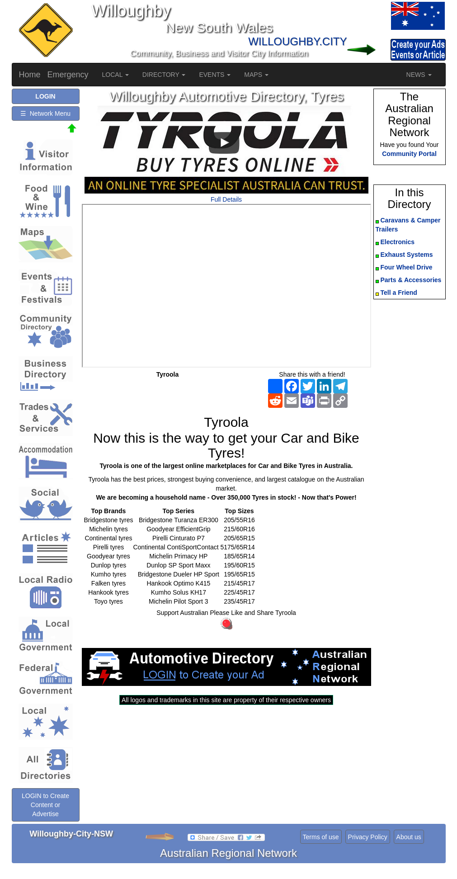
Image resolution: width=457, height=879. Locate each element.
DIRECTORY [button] (164, 74)
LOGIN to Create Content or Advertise (45, 805)
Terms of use (321, 837)
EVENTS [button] (215, 74)
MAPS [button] (256, 74)
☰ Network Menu (45, 113)
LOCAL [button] (115, 74)
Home (30, 74)
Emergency (68, 74)
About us (408, 837)
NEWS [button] (419, 74)
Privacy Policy (367, 837)
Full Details (226, 199)
